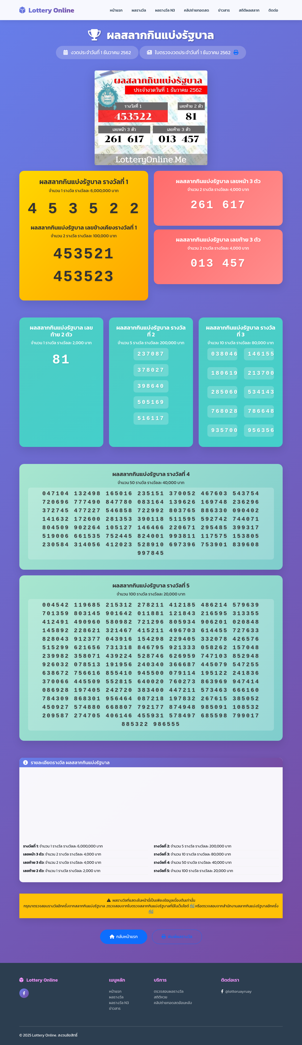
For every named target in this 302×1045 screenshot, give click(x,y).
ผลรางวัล (139, 10)
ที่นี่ (192, 906)
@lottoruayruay (238, 991)
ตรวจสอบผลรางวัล (169, 991)
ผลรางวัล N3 (165, 10)
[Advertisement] (151, 806)
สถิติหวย (160, 997)
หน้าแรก (116, 10)
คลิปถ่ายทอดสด (196, 10)
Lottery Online (46, 10)
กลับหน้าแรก (124, 937)
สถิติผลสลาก (249, 10)
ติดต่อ (273, 10)
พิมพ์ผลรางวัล (177, 937)
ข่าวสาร (224, 10)
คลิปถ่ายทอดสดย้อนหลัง (173, 1002)
